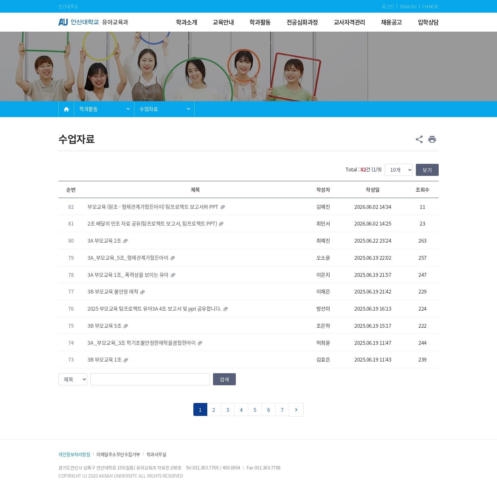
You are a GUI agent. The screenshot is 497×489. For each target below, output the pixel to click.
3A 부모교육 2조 (104, 240)
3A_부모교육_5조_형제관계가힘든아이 (127, 257)
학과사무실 (156, 454)
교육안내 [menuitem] (223, 22)
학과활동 (88, 109)
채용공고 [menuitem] (391, 22)
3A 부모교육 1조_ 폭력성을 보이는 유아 (128, 274)
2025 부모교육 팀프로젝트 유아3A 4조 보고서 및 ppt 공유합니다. (154, 308)
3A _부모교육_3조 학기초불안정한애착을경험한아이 (141, 342)
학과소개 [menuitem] (186, 22)
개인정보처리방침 (74, 454)
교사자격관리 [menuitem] (349, 22)
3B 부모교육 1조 (104, 359)
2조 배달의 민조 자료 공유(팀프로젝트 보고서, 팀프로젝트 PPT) (152, 223)
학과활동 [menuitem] (259, 22)
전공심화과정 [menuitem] (302, 22)
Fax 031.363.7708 (263, 467)
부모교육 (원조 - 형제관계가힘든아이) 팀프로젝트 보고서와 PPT (152, 206)
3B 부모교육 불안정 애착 (112, 291)
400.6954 (231, 467)
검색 (224, 379)
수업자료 (148, 109)
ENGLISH (408, 6)
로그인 (388, 6)
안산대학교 (68, 6)
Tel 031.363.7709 (202, 467)
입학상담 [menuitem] (428, 22)
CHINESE (431, 6)
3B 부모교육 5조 (104, 325)
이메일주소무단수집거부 (118, 454)
